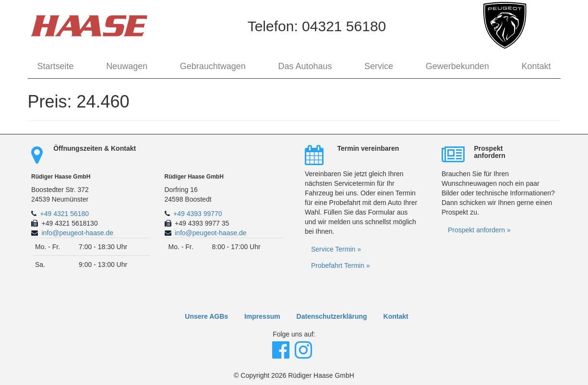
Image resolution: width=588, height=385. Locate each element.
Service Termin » (336, 249)
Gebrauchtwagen (213, 66)
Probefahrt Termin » (340, 265)
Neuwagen (126, 66)
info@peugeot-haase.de (78, 233)
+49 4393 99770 (197, 213)
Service (378, 66)
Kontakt (536, 66)
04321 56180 (344, 26)
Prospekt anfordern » (479, 230)
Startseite (55, 66)
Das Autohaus (305, 66)
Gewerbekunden (457, 66)
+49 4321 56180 (64, 213)
